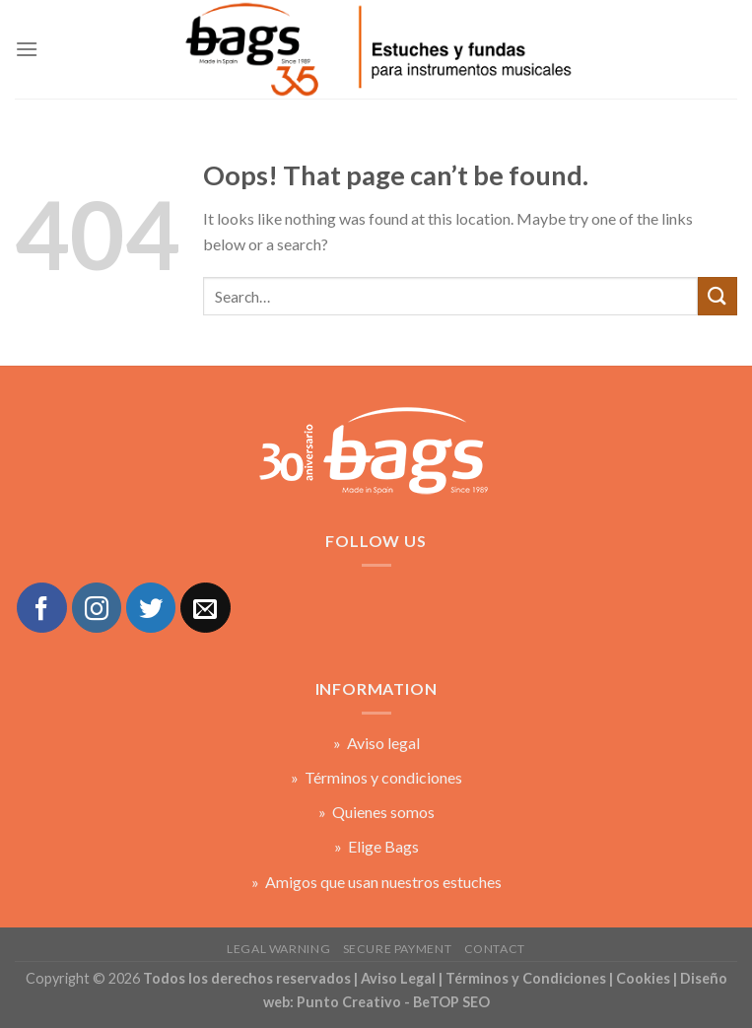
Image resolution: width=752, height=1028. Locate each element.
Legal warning (278, 948)
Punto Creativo (349, 1002)
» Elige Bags (376, 846)
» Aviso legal (376, 742)
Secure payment (397, 948)
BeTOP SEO (451, 1002)
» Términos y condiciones (376, 777)
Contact (494, 948)
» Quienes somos (376, 811)
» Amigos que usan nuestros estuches (376, 881)
